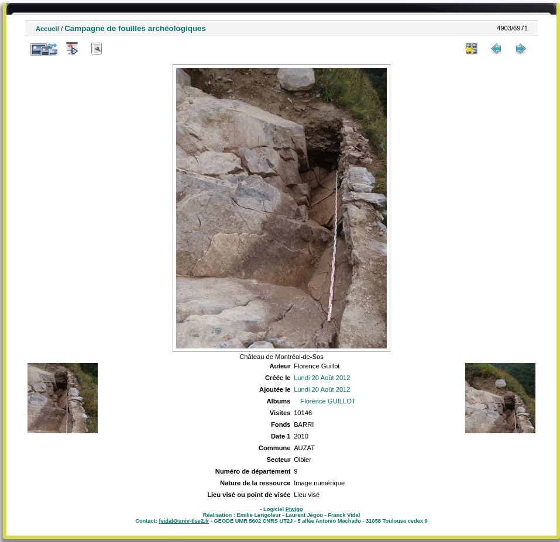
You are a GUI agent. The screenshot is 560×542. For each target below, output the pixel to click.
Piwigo (294, 509)
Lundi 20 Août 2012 (322, 377)
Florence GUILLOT (328, 401)
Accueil (47, 28)
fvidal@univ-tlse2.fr (184, 521)
